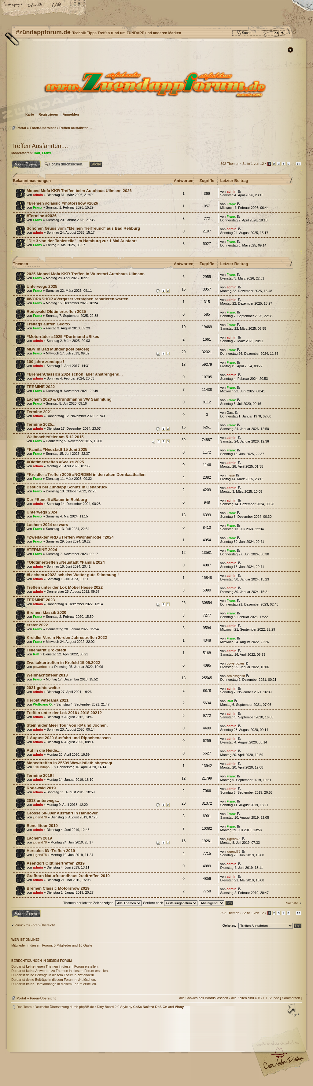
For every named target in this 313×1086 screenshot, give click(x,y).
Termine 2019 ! (40, 775)
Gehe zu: (229, 925)
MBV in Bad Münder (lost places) (58, 349)
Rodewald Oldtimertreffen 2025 (56, 311)
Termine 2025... (41, 424)
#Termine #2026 (42, 215)
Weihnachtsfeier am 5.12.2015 (55, 437)
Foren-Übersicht (155, 84)
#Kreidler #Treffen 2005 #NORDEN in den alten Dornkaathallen (86, 474)
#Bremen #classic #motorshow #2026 (62, 203)
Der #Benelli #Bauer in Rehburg (57, 499)
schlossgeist (235, 676)
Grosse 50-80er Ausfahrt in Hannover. (63, 813)
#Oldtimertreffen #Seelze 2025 (55, 462)
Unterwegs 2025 (42, 286)
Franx (46, 153)
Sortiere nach (170, 903)
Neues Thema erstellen (26, 164)
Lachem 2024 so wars (47, 524)
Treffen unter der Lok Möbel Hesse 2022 (65, 587)
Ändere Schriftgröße (35, 5)
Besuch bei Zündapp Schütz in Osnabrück (67, 487)
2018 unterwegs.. (43, 800)
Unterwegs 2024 (42, 512)
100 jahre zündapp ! (45, 361)
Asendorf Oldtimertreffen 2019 (56, 863)
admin (38, 195)
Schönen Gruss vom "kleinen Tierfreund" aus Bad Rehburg (83, 228)
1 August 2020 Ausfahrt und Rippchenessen (69, 738)
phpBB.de (86, 1007)
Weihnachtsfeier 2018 (47, 675)
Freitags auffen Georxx (49, 324)
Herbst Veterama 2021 (47, 700)
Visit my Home (283, 1064)
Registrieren (48, 114)
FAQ (56, 5)
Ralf (37, 153)
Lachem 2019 (39, 838)
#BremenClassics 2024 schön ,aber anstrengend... (75, 374)
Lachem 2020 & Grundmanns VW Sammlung (69, 399)
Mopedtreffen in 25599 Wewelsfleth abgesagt (69, 763)
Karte (29, 114)
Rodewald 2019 (41, 788)
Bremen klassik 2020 (46, 612)
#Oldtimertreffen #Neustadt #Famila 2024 (66, 562)
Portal (21, 128)
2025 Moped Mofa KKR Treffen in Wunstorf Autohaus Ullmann (86, 274)
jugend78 (40, 817)
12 (298, 163)
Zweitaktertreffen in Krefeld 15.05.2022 (63, 662)
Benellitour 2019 (42, 825)
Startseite (13, 5)
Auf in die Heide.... (44, 750)
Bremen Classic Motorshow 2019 (58, 888)
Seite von (253, 163)
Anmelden (71, 114)
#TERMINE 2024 (42, 549)
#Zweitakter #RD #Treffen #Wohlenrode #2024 (70, 537)
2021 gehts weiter (43, 687)
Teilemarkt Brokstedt (46, 650)
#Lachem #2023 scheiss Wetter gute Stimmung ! (73, 575)
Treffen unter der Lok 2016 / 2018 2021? (64, 712)
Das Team (24, 1007)
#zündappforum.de (108, 1048)
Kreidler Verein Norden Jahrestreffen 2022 (67, 637)
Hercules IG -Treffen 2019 (51, 850)
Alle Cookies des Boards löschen (203, 998)
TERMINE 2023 (41, 600)
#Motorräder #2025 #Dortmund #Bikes (63, 336)
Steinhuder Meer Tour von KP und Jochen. (67, 725)
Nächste (292, 903)
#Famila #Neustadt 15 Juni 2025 (57, 449)
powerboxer (41, 667)
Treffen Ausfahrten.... (75, 128)
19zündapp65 (43, 767)
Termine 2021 (39, 412)
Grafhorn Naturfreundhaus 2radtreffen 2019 (68, 875)
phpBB (80, 1047)
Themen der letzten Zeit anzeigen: (102, 903)
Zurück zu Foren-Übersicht (35, 925)
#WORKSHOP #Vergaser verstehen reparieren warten (77, 299)
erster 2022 (37, 625)
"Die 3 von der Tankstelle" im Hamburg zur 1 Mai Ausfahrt (82, 241)
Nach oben (294, 1010)
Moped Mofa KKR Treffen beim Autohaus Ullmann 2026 (79, 190)
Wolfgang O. (43, 704)
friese (230, 475)
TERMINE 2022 (41, 386)
